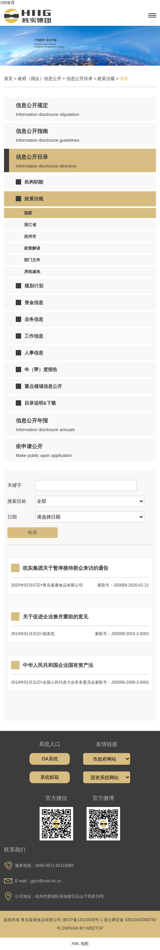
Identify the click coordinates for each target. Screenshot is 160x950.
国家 (28, 213)
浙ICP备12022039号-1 (82, 920)
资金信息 (29, 302)
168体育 (7, 2)
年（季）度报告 (36, 369)
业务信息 (29, 319)
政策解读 (32, 248)
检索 (32, 532)
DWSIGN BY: (74, 928)
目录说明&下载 (36, 403)
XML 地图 (80, 943)
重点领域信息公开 (39, 386)
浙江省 (30, 224)
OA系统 (50, 758)
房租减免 (32, 271)
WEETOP (94, 928)
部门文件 (32, 260)
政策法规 (29, 198)
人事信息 (29, 352)
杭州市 (30, 236)
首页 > (11, 78)
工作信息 (29, 336)
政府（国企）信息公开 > (42, 78)
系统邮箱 (49, 777)
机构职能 (29, 182)
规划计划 (29, 285)
